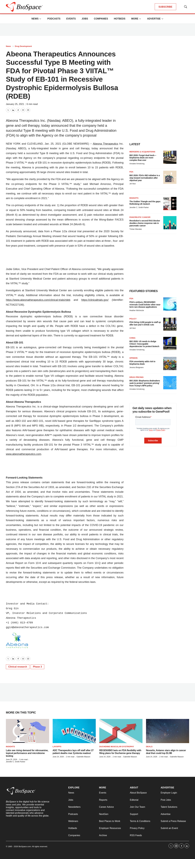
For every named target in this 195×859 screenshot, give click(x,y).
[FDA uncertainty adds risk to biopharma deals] (169, 363)
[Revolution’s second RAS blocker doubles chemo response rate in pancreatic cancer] (169, 222)
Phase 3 (37, 666)
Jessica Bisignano (136, 367)
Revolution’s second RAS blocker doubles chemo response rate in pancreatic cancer (144, 223)
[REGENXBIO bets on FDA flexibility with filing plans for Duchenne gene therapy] (120, 731)
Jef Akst (132, 184)
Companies (101, 18)
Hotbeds (119, 18)
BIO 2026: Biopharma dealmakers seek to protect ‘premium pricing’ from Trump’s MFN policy (144, 383)
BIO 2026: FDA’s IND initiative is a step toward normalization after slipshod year (144, 178)
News (35, 18)
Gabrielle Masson (83, 757)
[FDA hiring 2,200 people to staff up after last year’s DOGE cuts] (169, 324)
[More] (40, 19)
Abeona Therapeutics (105, 143)
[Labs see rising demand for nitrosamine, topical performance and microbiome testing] (27, 731)
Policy (132, 319)
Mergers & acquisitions (142, 152)
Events (71, 18)
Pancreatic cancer (139, 217)
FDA (131, 172)
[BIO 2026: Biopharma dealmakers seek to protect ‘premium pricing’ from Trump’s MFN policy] (169, 382)
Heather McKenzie (136, 310)
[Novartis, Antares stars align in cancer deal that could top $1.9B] (167, 731)
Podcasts (53, 18)
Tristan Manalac (135, 229)
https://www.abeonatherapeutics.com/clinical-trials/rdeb (38, 299)
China (132, 338)
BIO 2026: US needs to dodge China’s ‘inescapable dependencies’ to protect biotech (144, 344)
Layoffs (57, 746)
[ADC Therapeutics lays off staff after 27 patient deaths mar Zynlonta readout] (74, 731)
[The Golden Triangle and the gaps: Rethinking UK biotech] (169, 203)
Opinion (133, 358)
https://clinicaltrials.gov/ (95, 299)
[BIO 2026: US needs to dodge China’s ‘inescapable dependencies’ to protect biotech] (169, 343)
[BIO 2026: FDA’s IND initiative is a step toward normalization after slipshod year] (169, 177)
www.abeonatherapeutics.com (23, 454)
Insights (133, 198)
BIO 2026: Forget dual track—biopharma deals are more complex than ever (142, 157)
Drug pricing (136, 377)
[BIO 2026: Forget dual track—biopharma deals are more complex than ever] (169, 157)
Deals (149, 746)
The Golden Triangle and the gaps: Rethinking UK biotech (145, 202)
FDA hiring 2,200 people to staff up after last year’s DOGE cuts (145, 323)
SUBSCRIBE (165, 7)
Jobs (85, 18)
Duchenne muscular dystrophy (116, 746)
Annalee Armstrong (136, 164)
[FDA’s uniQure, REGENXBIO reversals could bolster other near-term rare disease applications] (169, 304)
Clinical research (17, 666)
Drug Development (23, 46)
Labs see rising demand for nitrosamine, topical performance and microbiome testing (27, 753)
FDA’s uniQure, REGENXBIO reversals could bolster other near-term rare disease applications (145, 304)
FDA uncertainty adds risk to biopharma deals (142, 362)
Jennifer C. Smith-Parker (139, 207)
